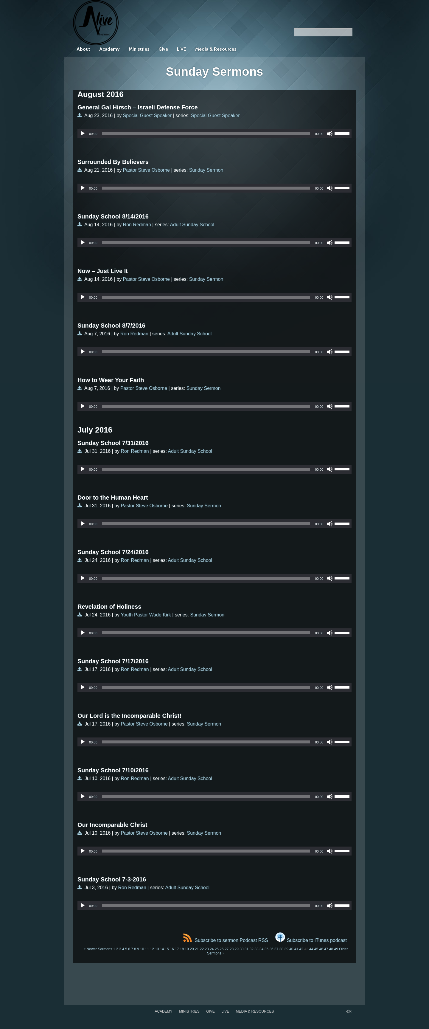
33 (256, 949)
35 (266, 949)
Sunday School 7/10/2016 (113, 770)
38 (281, 949)
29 (236, 949)
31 (246, 949)
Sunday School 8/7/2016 (111, 325)
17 (177, 949)
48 (331, 949)
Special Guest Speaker (147, 115)
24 (212, 949)
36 (271, 949)
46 (321, 949)
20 (192, 949)
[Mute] (330, 134)
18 (182, 949)
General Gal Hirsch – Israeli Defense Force (137, 107)
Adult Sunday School (192, 224)
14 (162, 949)
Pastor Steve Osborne (146, 170)
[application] (214, 133)
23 (207, 949)
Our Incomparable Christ (112, 825)
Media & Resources (216, 49)
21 (197, 949)
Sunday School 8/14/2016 (113, 216)
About (83, 49)
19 (187, 949)
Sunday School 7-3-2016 (111, 879)
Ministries (139, 49)
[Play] (83, 134)
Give (163, 49)
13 (157, 949)
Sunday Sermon (206, 170)
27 (227, 949)
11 (147, 949)
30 (241, 949)
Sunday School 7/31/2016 (113, 443)
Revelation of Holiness (109, 606)
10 (142, 949)
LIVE (181, 49)
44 (311, 949)
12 (152, 949)
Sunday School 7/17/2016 (113, 661)
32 (252, 949)
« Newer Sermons (97, 949)
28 (232, 949)
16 (172, 949)
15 (167, 949)
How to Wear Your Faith (110, 380)
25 (217, 949)
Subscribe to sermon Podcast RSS (225, 940)
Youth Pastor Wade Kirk (146, 614)
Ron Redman (137, 224)
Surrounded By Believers (113, 162)
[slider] (206, 133)
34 (261, 949)
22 (202, 949)
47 (326, 949)
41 (296, 949)
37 (276, 949)
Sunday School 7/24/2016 (113, 552)
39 (286, 949)
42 (301, 949)
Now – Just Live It (102, 271)
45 (316, 949)
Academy (109, 49)
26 (221, 949)
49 (336, 949)
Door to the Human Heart (112, 497)
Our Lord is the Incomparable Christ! (129, 715)
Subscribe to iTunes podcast (311, 940)
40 (291, 949)
